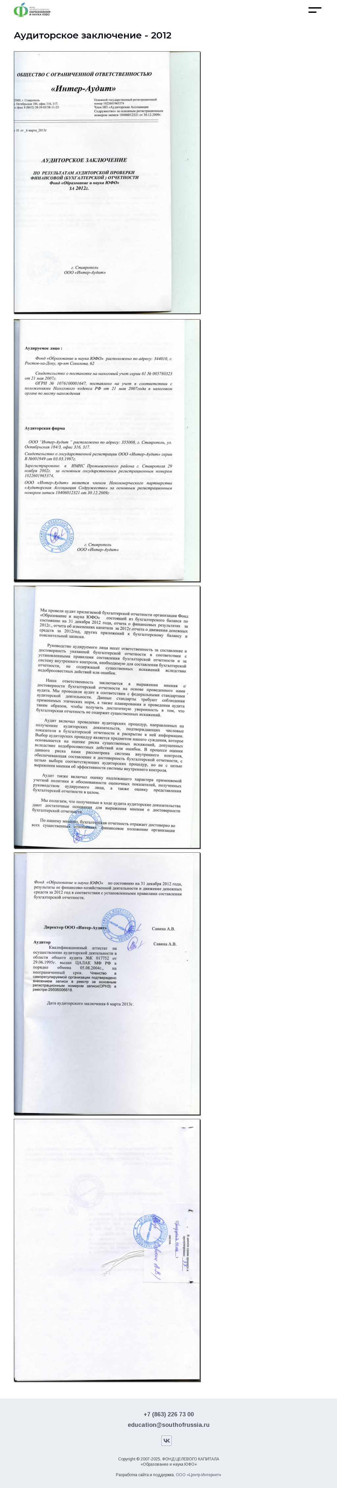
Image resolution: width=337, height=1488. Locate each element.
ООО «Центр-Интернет (197, 1475)
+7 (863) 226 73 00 (168, 1414)
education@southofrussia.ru (169, 1425)
